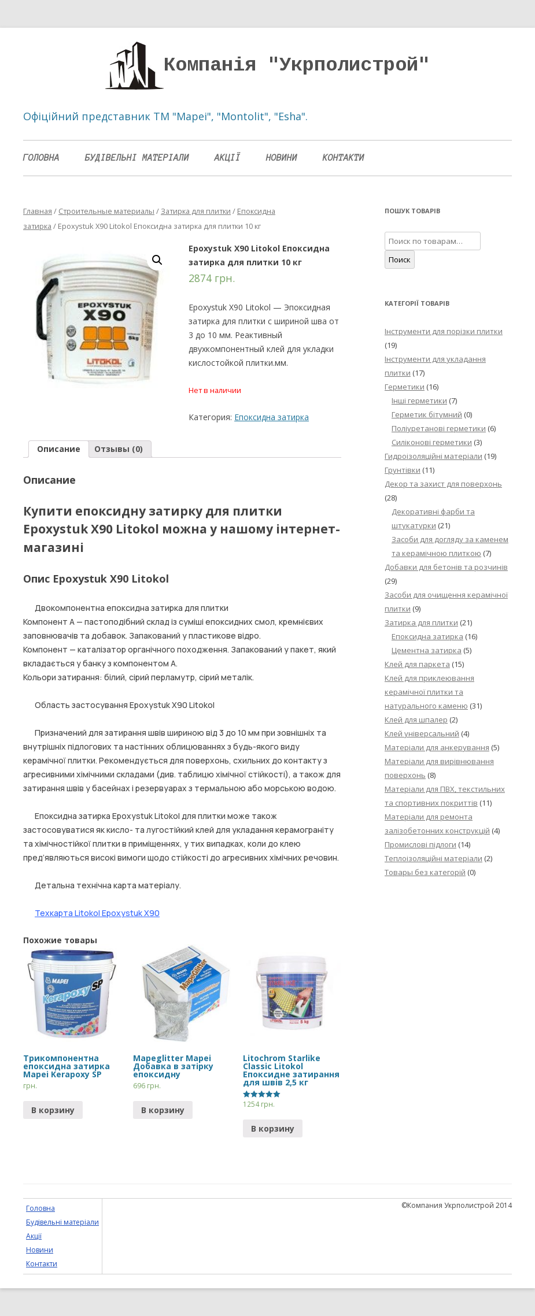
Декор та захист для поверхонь (443, 484)
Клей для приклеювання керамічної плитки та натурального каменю (429, 692)
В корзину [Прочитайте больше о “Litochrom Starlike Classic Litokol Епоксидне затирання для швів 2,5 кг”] (272, 1128)
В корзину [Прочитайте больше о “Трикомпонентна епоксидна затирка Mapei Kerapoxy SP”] (53, 1109)
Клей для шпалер (416, 719)
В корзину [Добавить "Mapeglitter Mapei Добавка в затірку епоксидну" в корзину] (163, 1109)
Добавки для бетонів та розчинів (446, 567)
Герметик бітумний (427, 414)
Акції (228, 157)
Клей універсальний (422, 733)
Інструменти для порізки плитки (444, 331)
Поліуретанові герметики (439, 428)
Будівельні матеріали (137, 157)
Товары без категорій (425, 872)
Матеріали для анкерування (437, 747)
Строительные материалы (106, 211)
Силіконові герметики (432, 442)
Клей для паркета (417, 664)
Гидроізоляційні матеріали (433, 456)
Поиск (400, 259)
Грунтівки (402, 470)
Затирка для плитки (196, 211)
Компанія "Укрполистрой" (297, 65)
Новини (281, 157)
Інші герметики (419, 400)
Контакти (343, 157)
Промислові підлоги (420, 844)
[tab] (58, 449)
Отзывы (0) (118, 448)
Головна (41, 157)
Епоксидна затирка (271, 417)
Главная (37, 211)
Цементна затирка (427, 650)
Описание (58, 448)
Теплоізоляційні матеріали (433, 858)
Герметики (405, 386)
